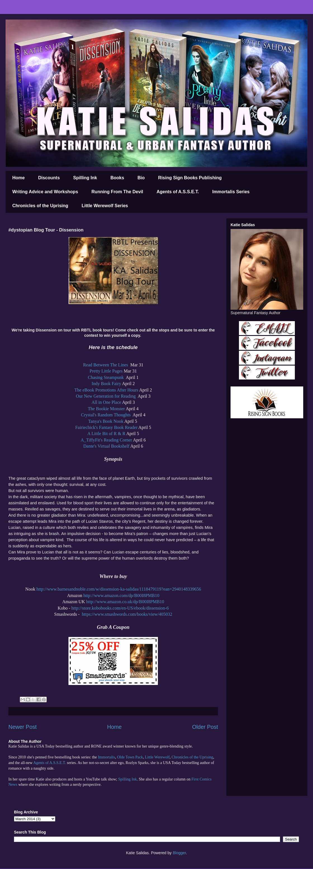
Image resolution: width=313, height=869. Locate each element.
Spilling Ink (85, 177)
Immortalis (106, 757)
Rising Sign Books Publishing (190, 177)
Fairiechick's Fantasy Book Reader (106, 427)
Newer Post (22, 727)
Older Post (205, 727)
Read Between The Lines (106, 364)
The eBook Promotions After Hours (106, 390)
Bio (141, 177)
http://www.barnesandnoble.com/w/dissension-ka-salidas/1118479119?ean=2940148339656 (118, 589)
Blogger (179, 853)
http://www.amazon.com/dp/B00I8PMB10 (121, 595)
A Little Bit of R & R (106, 433)
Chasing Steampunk (106, 377)
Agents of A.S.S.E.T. (177, 191)
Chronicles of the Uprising (40, 205)
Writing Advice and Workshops (45, 191)
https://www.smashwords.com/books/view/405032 (127, 614)
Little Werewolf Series (105, 205)
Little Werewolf (157, 757)
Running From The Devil (117, 191)
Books (117, 177)
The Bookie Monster (106, 408)
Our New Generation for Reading (106, 396)
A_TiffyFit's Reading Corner (106, 440)
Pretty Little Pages (106, 371)
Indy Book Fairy (106, 383)
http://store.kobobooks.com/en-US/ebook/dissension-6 (120, 608)
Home (18, 177)
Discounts (49, 177)
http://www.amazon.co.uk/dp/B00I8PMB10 (125, 601)
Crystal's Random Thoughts (106, 414)
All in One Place (106, 402)
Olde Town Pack (130, 757)
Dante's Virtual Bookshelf (106, 446)
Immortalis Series (231, 191)
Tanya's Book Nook (105, 421)
